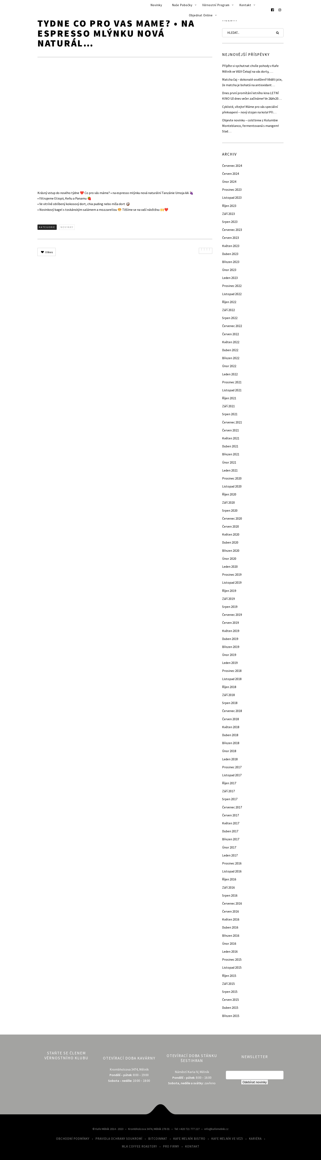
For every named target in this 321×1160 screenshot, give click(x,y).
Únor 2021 (229, 462)
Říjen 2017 (229, 783)
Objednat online (201, 15)
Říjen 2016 (229, 879)
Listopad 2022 (232, 294)
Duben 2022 (230, 350)
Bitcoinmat (157, 1139)
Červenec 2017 (232, 807)
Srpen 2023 (229, 222)
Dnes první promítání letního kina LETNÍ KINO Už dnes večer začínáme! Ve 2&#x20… (252, 95)
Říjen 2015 (229, 976)
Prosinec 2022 (232, 286)
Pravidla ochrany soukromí (118, 1139)
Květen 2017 (230, 823)
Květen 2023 (230, 246)
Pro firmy (171, 1146)
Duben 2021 (230, 446)
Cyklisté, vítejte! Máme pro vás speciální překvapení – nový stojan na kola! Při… (250, 109)
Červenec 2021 (232, 422)
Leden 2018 (230, 759)
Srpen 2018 (229, 703)
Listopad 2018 (232, 679)
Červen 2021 (230, 430)
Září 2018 (228, 695)
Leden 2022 (230, 374)
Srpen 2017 (229, 799)
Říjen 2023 (229, 206)
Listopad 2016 (232, 871)
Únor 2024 (229, 181)
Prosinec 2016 (232, 863)
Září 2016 (228, 887)
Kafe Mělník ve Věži (227, 1139)
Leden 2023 (230, 278)
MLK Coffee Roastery (139, 1146)
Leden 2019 (230, 663)
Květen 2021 (230, 438)
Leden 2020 (230, 566)
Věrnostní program (215, 5)
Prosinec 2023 (232, 189)
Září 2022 (228, 310)
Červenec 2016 (232, 903)
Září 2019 (228, 599)
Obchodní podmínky (72, 1139)
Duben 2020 (230, 542)
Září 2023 (228, 214)
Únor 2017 (229, 847)
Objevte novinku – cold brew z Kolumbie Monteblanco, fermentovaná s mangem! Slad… (250, 125)
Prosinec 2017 (232, 767)
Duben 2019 (230, 639)
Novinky (156, 5)
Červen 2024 (230, 174)
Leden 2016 (230, 951)
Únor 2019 (229, 655)
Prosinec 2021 (232, 382)
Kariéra (255, 1139)
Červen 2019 (230, 623)
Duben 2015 (230, 1007)
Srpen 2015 (229, 992)
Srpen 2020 (229, 510)
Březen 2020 (230, 550)
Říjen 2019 (229, 591)
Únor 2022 (229, 366)
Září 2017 (228, 791)
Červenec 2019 (232, 615)
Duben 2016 (230, 927)
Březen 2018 (230, 743)
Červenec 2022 (232, 326)
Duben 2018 (230, 735)
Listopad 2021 (232, 390)
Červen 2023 (230, 238)
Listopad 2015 (232, 967)
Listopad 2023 (232, 197)
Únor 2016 (229, 943)
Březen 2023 (230, 262)
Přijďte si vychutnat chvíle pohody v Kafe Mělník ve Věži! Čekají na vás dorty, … (250, 68)
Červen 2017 (230, 815)
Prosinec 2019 (232, 574)
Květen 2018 (230, 727)
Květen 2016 (230, 919)
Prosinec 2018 (232, 671)
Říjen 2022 (229, 302)
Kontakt (245, 5)
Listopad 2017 (232, 775)
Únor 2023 (229, 270)
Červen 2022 (230, 334)
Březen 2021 (230, 454)
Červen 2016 (230, 911)
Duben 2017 (230, 831)
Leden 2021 (230, 470)
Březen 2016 (230, 935)
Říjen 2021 (229, 398)
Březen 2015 (230, 1016)
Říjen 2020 (229, 494)
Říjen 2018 (229, 687)
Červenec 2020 (232, 518)
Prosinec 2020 (232, 478)
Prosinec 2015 (232, 959)
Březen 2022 (230, 358)
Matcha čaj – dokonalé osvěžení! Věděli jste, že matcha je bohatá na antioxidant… (252, 82)
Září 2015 (228, 984)
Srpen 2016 (229, 895)
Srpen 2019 (229, 607)
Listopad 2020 (232, 486)
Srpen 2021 (229, 414)
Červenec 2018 (232, 711)
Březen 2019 (230, 647)
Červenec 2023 (232, 230)
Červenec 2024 (232, 166)
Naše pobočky (182, 5)
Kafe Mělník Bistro (189, 1139)
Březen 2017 (230, 839)
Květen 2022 (230, 342)
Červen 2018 (230, 719)
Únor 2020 (229, 558)
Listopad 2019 (232, 582)
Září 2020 (228, 502)
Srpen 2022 (229, 318)
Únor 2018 (229, 751)
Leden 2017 (230, 855)
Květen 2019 (230, 631)
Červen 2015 (230, 1000)
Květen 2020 (230, 534)
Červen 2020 (230, 526)
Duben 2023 (230, 254)
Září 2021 (228, 406)
